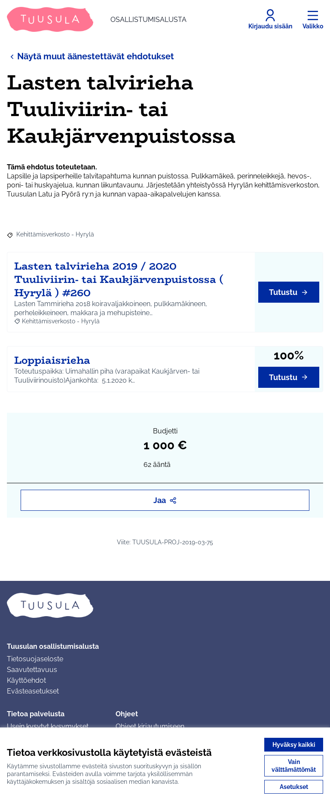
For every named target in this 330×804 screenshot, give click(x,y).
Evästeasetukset (33, 691)
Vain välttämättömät (294, 765)
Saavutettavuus (32, 670)
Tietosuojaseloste (35, 659)
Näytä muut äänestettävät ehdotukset (90, 56)
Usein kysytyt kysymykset (48, 726)
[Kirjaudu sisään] (270, 19)
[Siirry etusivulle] (96, 19)
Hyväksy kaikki (293, 744)
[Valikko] (312, 19)
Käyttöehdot (26, 680)
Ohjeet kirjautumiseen (150, 726)
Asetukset (294, 786)
